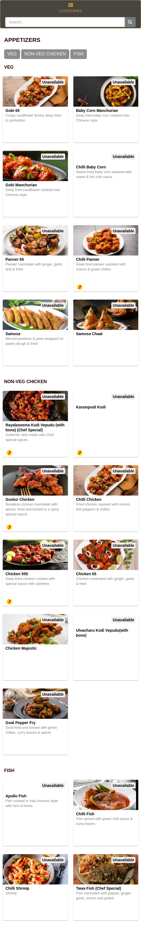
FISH (79, 54)
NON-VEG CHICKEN (45, 54)
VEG (12, 54)
